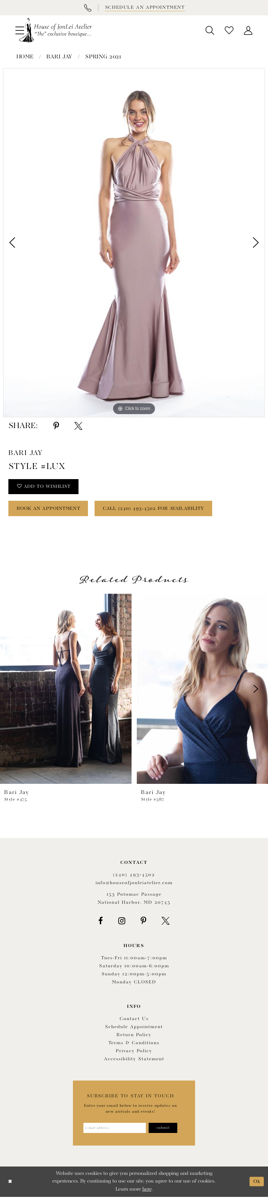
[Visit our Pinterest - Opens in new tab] (143, 922)
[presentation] (66, 690)
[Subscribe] (164, 1130)
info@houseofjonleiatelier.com (134, 884)
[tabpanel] (134, 242)
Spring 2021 (103, 57)
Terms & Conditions (134, 1044)
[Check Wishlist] (229, 30)
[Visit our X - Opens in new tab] (166, 922)
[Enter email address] (114, 1130)
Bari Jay (59, 57)
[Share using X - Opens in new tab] (78, 426)
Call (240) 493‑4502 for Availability (163, 510)
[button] (209, 30)
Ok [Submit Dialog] (256, 1183)
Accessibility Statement (134, 1060)
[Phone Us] (87, 7)
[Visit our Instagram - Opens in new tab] (121, 922)
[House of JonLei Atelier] (55, 30)
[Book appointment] (144, 7)
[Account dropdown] (248, 30)
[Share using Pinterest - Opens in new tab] (56, 426)
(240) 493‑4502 (134, 876)
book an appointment (51, 510)
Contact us (134, 1020)
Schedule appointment (134, 1028)
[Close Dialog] (10, 1184)
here (146, 1191)
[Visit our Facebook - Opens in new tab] (100, 922)
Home (25, 57)
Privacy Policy (134, 1052)
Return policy (134, 1036)
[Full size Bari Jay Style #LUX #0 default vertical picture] (134, 242)
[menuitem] (209, 30)
